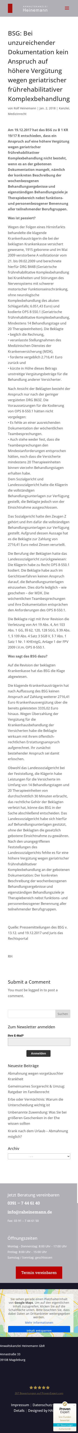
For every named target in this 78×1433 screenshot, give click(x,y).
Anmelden (38, 1053)
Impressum (20, 1405)
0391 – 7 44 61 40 (23, 1203)
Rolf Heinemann (25, 108)
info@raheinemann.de (29, 1212)
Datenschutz (43, 1405)
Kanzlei (64, 108)
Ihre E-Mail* (16, 1035)
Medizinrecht (17, 114)
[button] (67, 11)
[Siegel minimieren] (74, 1405)
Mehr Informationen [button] (39, 1322)
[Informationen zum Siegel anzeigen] (64, 1429)
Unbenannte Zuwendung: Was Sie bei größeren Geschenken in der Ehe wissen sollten (37, 1118)
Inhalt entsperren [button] (39, 1331)
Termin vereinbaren (39, 1272)
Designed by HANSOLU (46, 1410)
